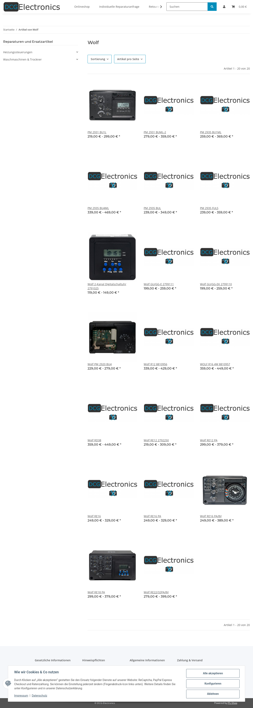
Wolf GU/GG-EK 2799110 (216, 284)
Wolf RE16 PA (152, 516)
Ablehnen (212, 694)
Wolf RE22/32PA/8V (156, 592)
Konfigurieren (212, 683)
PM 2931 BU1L (97, 132)
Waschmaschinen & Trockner (22, 59)
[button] (40, 52)
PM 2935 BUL (152, 208)
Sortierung (98, 59)
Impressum (21, 695)
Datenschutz (39, 695)
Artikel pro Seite (128, 59)
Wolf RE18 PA (96, 592)
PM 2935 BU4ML (98, 208)
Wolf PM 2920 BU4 (100, 364)
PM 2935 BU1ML (210, 132)
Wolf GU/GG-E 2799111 (159, 284)
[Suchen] (187, 6)
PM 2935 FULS (209, 208)
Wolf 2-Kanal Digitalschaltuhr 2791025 (107, 286)
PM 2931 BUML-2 (155, 132)
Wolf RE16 (94, 516)
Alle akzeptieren (213, 673)
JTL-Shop (232, 703)
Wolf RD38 (94, 440)
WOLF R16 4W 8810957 (215, 364)
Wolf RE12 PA (208, 440)
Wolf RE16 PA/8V (211, 516)
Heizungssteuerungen (17, 52)
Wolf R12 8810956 (155, 364)
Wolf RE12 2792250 (156, 440)
